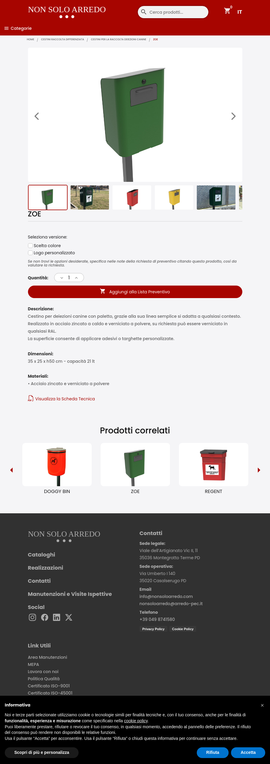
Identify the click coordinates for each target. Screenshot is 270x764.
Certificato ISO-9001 (49, 688)
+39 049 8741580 (157, 621)
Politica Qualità (44, 681)
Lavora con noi (43, 673)
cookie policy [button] (136, 720)
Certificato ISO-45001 (50, 695)
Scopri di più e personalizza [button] (41, 752)
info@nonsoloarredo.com (166, 598)
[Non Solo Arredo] (51, 7)
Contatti (39, 583)
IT (240, 12)
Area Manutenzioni (47, 659)
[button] (262, 705)
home (32, 40)
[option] (57, 471)
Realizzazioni (45, 570)
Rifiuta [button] (212, 752)
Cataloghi (41, 556)
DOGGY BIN (57, 493)
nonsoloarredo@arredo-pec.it (171, 605)
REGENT (213, 493)
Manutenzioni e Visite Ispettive (70, 596)
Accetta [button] (248, 752)
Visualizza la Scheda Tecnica (61, 400)
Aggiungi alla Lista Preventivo (135, 294)
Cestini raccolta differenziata (70, 40)
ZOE (135, 493)
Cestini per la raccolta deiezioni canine (136, 40)
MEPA (33, 666)
